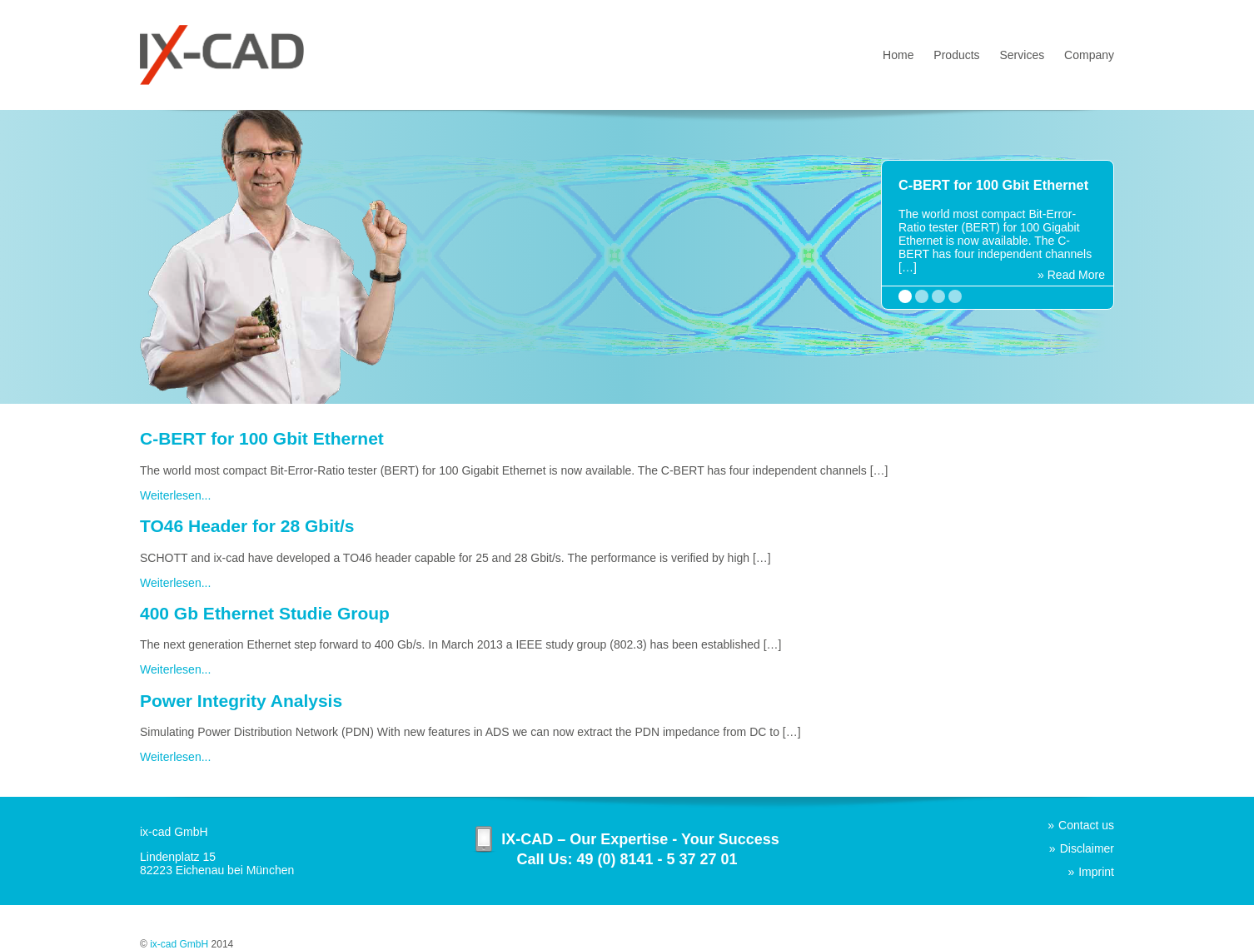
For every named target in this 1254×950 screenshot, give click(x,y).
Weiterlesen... (175, 495)
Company (1089, 55)
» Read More (1071, 274)
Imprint (1096, 871)
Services (1022, 55)
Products (956, 55)
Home (898, 55)
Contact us (1086, 825)
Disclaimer (1087, 848)
